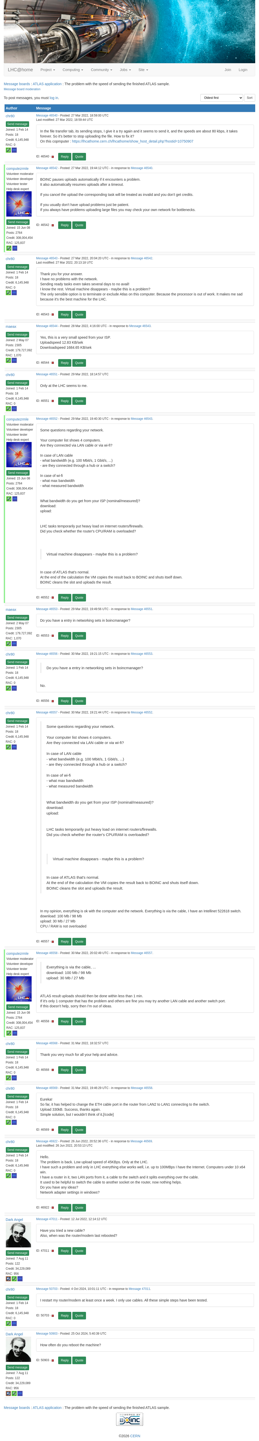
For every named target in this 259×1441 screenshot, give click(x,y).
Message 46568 (47, 1043)
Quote (79, 156)
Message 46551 (47, 374)
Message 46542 (47, 168)
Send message (17, 124)
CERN (135, 1436)
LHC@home (20, 69)
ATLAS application (47, 84)
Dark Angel (14, 1220)
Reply (65, 156)
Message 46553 (47, 609)
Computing (73, 70)
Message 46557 (47, 712)
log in (54, 98)
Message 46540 (47, 115)
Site (143, 70)
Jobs (125, 70)
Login (243, 70)
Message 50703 (47, 1289)
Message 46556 (47, 654)
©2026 (129, 1436)
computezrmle (17, 169)
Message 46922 (47, 1141)
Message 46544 (47, 326)
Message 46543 (47, 258)
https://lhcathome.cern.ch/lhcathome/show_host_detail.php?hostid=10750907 (132, 141)
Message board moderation (22, 89)
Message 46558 (47, 953)
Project (47, 70)
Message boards (17, 84)
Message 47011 (47, 1219)
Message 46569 (47, 1088)
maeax (11, 326)
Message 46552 (47, 419)
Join (228, 70)
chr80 (10, 116)
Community (101, 70)
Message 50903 (47, 1333)
